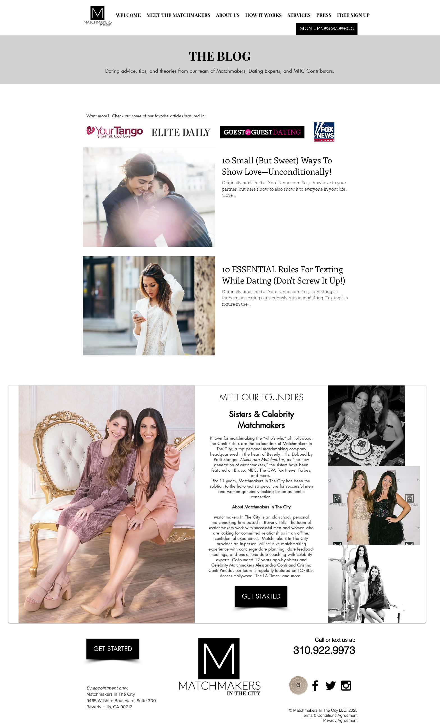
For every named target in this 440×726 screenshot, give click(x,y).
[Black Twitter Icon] (331, 686)
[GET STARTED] (261, 596)
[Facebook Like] (157, 98)
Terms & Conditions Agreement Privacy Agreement (330, 718)
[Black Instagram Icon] (346, 686)
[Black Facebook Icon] (315, 686)
